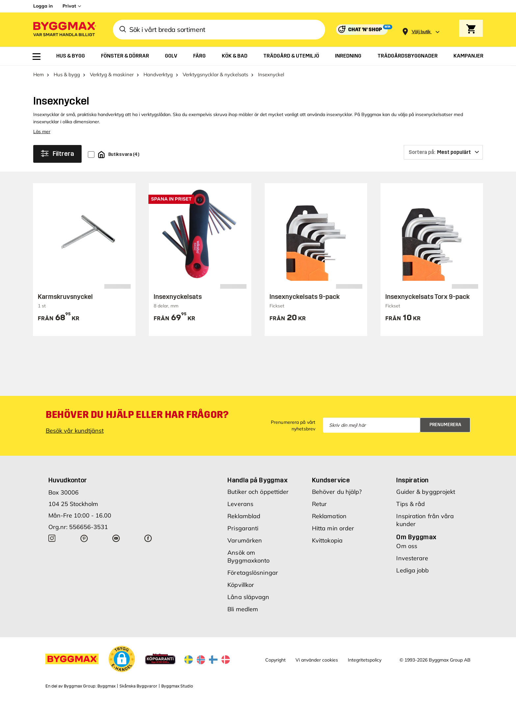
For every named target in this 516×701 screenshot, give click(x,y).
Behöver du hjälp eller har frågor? (137, 415)
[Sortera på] (443, 152)
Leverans (240, 504)
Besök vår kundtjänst (75, 430)
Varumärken (244, 540)
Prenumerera (445, 424)
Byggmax (106, 686)
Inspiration (412, 480)
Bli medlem (242, 609)
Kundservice (331, 480)
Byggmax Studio (177, 686)
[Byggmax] (64, 29)
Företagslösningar (252, 572)
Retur (319, 504)
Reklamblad (243, 516)
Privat (69, 6)
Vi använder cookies (317, 660)
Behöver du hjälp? (337, 492)
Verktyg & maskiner (112, 74)
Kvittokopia (327, 540)
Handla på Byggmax (257, 480)
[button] (122, 659)
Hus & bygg (67, 74)
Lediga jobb (412, 570)
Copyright (275, 660)
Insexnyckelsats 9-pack (305, 297)
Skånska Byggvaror (138, 686)
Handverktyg (158, 74)
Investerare (412, 558)
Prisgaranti (242, 528)
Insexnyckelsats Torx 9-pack (427, 297)
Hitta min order (333, 528)
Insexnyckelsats (178, 297)
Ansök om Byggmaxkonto (248, 556)
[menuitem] (36, 56)
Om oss (406, 546)
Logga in (43, 6)
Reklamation (329, 516)
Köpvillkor (240, 585)
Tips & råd (410, 504)
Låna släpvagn (248, 597)
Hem (38, 74)
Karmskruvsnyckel (65, 297)
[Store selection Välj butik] (421, 32)
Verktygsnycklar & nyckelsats (215, 74)
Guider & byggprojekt (425, 492)
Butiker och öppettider (258, 492)
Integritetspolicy (364, 660)
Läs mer (41, 131)
